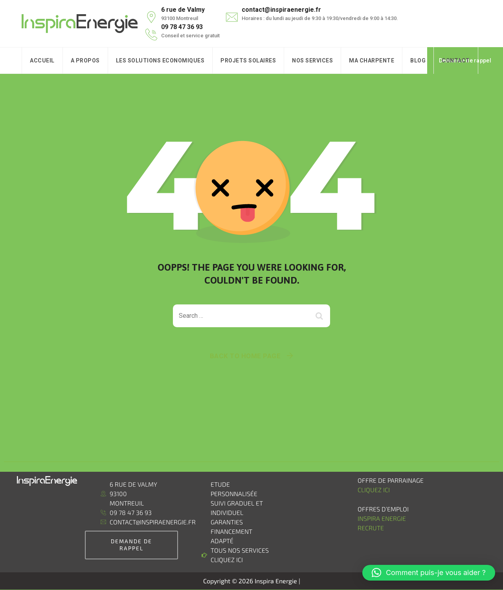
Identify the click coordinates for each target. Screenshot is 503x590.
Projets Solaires (248, 60)
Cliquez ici (374, 489)
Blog (418, 60)
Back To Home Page (245, 356)
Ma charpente (371, 60)
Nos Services (312, 60)
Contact (456, 60)
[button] (428, 573)
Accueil (42, 60)
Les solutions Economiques (160, 60)
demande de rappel (131, 545)
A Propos (85, 60)
